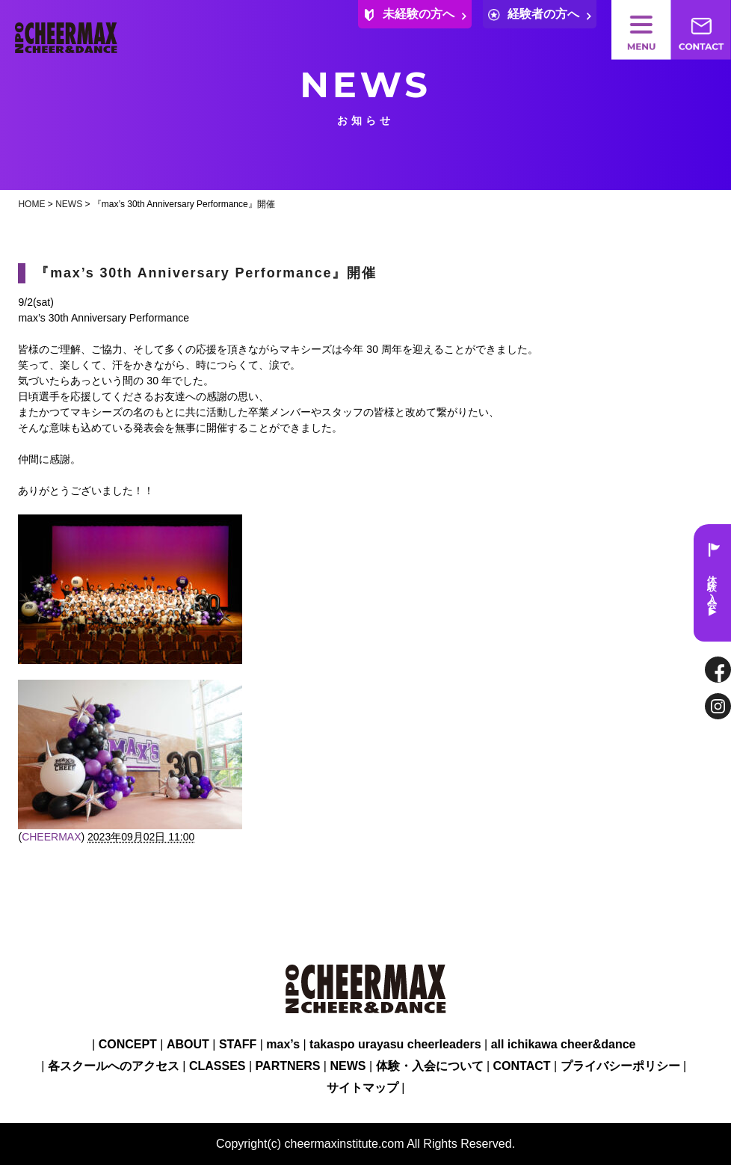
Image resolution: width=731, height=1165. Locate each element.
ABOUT (188, 1044)
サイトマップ (362, 1087)
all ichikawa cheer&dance (563, 1044)
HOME (31, 204)
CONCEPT (128, 1044)
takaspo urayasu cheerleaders (395, 1044)
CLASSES (217, 1066)
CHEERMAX (51, 837)
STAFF (237, 1044)
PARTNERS (288, 1066)
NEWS (68, 204)
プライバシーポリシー (620, 1066)
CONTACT (522, 1066)
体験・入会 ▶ (713, 583)
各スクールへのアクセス (113, 1066)
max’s (283, 1044)
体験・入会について (430, 1066)
